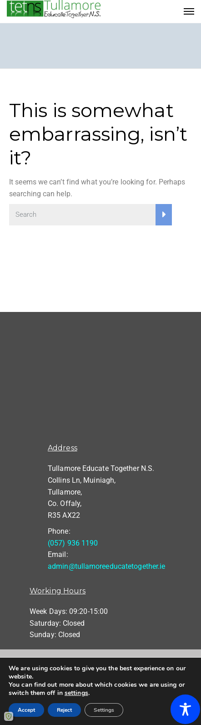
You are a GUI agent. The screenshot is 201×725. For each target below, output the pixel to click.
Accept (26, 710)
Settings (104, 710)
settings (76, 693)
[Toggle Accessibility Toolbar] (185, 709)
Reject (64, 710)
